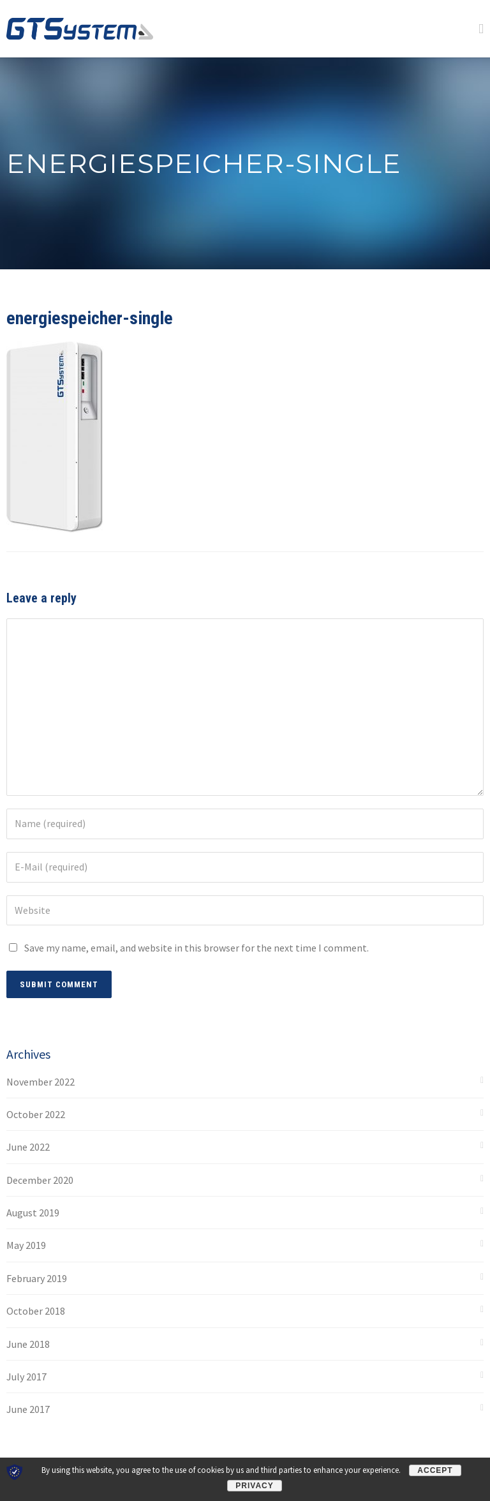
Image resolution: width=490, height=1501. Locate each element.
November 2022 (40, 1081)
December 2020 (39, 1180)
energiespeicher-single (89, 318)
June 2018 (28, 1344)
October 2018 (35, 1310)
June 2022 (28, 1146)
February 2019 (36, 1278)
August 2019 (32, 1212)
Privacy (254, 1485)
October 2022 (35, 1114)
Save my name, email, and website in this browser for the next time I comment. (196, 947)
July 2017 (26, 1376)
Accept (434, 1470)
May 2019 (26, 1245)
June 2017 (28, 1409)
